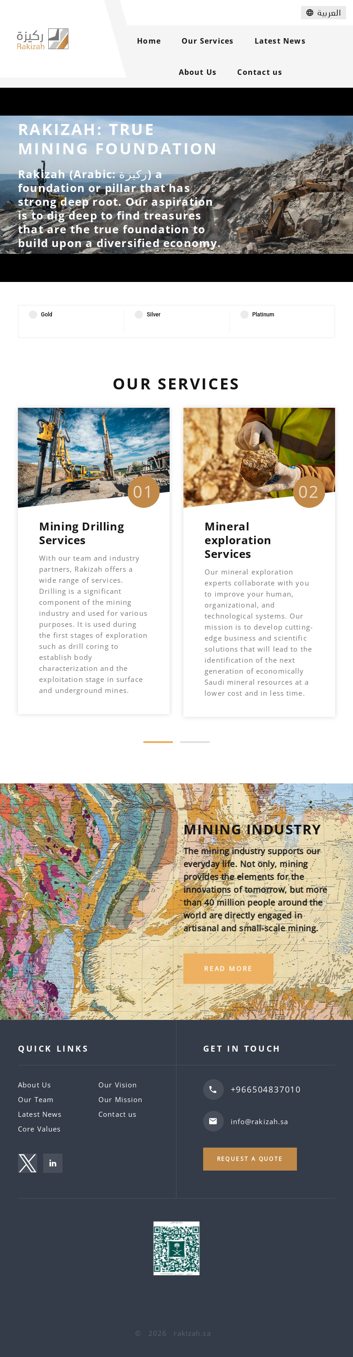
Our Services (207, 41)
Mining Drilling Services (81, 532)
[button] (158, 742)
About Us (198, 72)
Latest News (280, 41)
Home (149, 41)
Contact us (259, 72)
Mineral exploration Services (238, 539)
